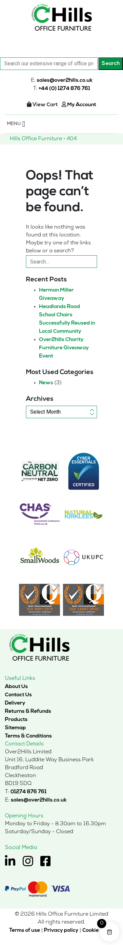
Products (16, 719)
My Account (79, 105)
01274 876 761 (28, 792)
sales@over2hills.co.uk (64, 80)
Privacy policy (61, 930)
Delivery (15, 703)
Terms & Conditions (28, 736)
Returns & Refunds (28, 711)
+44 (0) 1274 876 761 (64, 88)
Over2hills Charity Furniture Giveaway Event (64, 348)
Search (111, 63)
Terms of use (24, 930)
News (46, 383)
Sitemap (15, 728)
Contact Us (18, 695)
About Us (16, 686)
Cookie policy (98, 930)
